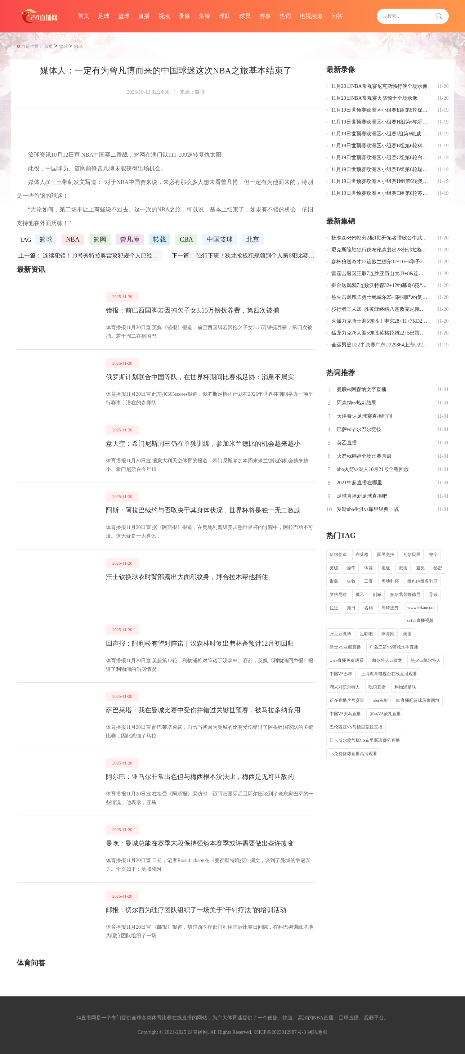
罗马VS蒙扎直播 (385, 713)
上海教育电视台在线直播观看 (389, 673)
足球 (103, 16)
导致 (433, 594)
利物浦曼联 (405, 687)
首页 (83, 16)
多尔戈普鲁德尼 (405, 594)
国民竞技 (385, 554)
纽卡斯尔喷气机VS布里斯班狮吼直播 (365, 740)
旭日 (351, 607)
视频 (164, 16)
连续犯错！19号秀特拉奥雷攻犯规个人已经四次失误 (109, 255)
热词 (285, 16)
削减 (377, 594)
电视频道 (311, 16)
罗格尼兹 (338, 594)
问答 (337, 16)
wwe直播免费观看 (347, 660)
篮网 (99, 239)
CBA (186, 239)
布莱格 (362, 554)
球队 (225, 16)
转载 (159, 239)
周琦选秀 (390, 607)
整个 (433, 554)
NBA (78, 46)
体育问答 (31, 963)
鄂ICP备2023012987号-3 (280, 1032)
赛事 (265, 16)
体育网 (387, 633)
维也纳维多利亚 (422, 581)
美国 (407, 633)
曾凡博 (129, 239)
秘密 (437, 567)
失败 (351, 581)
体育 (368, 567)
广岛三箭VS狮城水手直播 (394, 647)
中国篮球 (220, 239)
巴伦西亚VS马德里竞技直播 (356, 727)
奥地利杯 (390, 581)
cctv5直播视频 (420, 620)
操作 (351, 567)
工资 (368, 581)
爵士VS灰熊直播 (345, 647)
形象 (334, 581)
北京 (252, 239)
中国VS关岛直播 (345, 713)
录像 (184, 16)
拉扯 (334, 607)
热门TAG (341, 535)
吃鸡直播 (377, 687)
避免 (420, 567)
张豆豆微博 (340, 633)
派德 (403, 567)
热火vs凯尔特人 (426, 660)
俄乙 (360, 594)
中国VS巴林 (341, 673)
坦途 (385, 567)
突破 (334, 567)
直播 (144, 16)
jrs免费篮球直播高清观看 (353, 753)
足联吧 (366, 633)
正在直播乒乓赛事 (347, 700)
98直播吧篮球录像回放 (417, 700)
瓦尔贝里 (411, 554)
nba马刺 (380, 700)
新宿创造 (338, 554)
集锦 (204, 16)
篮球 (124, 16)
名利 (368, 607)
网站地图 (317, 1032)
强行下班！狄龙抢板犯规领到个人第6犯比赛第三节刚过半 (269, 255)
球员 (245, 16)
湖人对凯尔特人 (345, 687)
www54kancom (421, 607)
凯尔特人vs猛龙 (387, 660)
